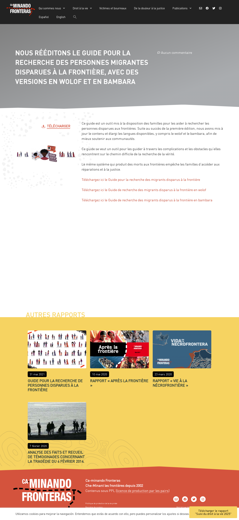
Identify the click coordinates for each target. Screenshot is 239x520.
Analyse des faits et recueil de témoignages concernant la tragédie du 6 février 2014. (56, 457)
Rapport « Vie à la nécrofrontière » (170, 383)
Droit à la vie (82, 8)
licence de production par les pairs (142, 490)
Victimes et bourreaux (112, 8)
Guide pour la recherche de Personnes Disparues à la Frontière (55, 385)
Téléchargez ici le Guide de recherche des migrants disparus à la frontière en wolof (144, 189)
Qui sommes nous (52, 8)
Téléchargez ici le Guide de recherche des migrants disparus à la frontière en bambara (147, 200)
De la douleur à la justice (149, 8)
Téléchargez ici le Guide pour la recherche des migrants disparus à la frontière (141, 179)
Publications (182, 8)
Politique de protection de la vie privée (101, 503)
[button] (75, 17)
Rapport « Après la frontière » (119, 383)
